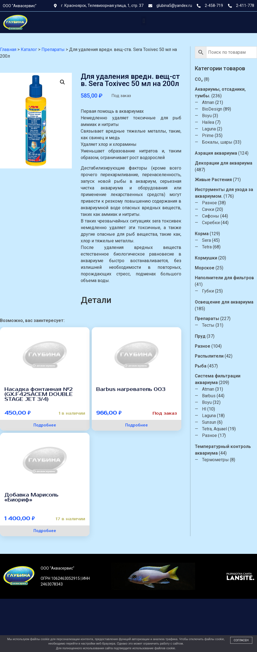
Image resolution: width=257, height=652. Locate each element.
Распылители (213, 356)
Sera (210, 240)
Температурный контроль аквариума (227, 450)
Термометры (219, 459)
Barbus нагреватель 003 (131, 389)
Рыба (205, 366)
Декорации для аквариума (227, 163)
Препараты (211, 318)
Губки (212, 291)
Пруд (204, 336)
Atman (212, 102)
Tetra (211, 246)
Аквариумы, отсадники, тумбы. (224, 92)
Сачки (212, 209)
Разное (213, 202)
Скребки (215, 222)
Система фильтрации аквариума (222, 379)
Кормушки (210, 258)
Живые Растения (217, 179)
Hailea (212, 122)
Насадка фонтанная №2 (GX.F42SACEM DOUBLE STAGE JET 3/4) (38, 394)
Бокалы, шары (221, 142)
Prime (212, 135)
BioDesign (216, 109)
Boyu (211, 115)
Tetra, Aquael (218, 428)
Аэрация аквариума (220, 153)
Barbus (213, 395)
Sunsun (213, 422)
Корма (206, 233)
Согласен (241, 640)
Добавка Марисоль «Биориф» (31, 497)
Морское (209, 267)
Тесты (212, 325)
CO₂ (203, 79)
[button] (143, 20)
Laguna (213, 129)
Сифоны (214, 216)
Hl (208, 409)
